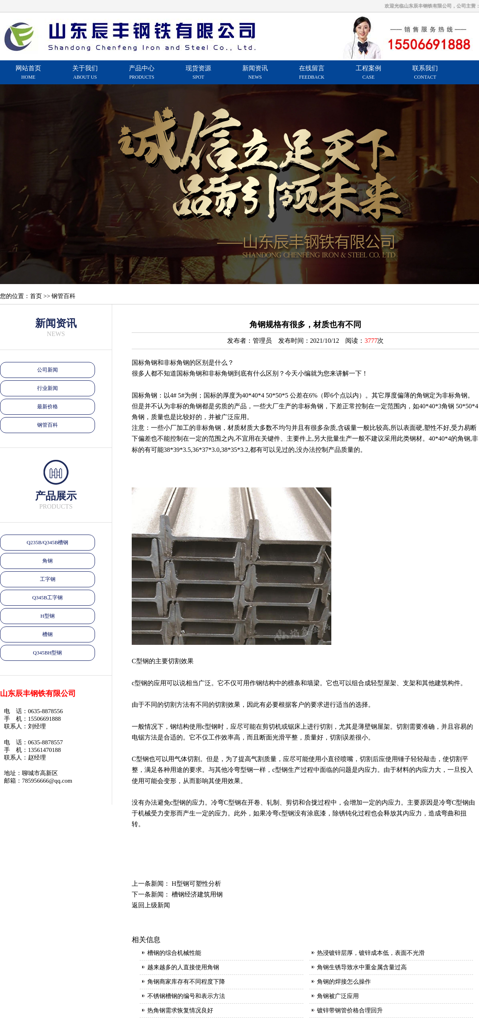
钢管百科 (47, 425)
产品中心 (141, 72)
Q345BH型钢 (47, 653)
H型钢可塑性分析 (196, 883)
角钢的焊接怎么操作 (344, 981)
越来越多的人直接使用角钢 (183, 967)
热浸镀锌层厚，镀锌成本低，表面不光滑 (371, 953)
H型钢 (47, 616)
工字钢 (47, 579)
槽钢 (47, 634)
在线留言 (312, 72)
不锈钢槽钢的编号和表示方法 (186, 996)
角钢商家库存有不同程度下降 (186, 981)
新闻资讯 (255, 72)
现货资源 (198, 72)
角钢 (47, 561)
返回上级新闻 (151, 905)
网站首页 (28, 72)
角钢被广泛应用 (338, 996)
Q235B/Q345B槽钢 (48, 542)
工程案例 (368, 72)
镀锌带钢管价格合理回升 (350, 1010)
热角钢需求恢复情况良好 (180, 1010)
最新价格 (47, 407)
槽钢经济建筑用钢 (197, 894)
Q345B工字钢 (47, 597)
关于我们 (85, 72)
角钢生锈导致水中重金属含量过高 (362, 967)
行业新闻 (47, 388)
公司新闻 (47, 370)
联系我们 (425, 72)
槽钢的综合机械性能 (174, 953)
